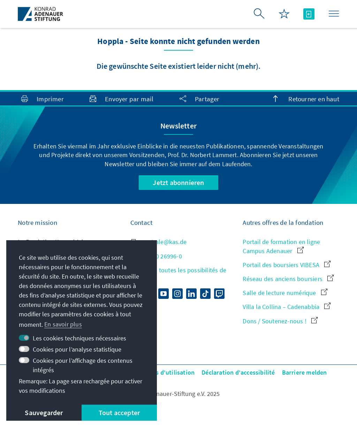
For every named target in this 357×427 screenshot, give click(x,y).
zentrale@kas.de (158, 242)
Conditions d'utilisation (161, 372)
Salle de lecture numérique (285, 293)
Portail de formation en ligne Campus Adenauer (281, 246)
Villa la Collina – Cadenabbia (287, 307)
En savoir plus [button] (63, 324)
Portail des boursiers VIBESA (287, 265)
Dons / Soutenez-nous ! (280, 321)
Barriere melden (304, 372)
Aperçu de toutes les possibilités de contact (178, 274)
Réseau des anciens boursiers (288, 279)
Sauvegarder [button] (44, 412)
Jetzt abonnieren (178, 182)
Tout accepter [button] (119, 412)
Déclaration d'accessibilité (238, 372)
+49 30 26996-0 (156, 256)
